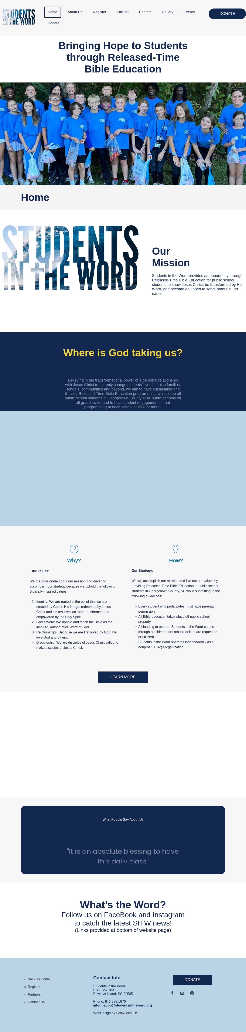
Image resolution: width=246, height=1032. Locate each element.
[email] (182, 994)
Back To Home (39, 979)
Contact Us (36, 1002)
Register (34, 987)
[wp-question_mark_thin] (74, 554)
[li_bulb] (176, 554)
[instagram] (192, 994)
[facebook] (172, 994)
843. (108, 1001)
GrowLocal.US (127, 1013)
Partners (34, 994)
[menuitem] (54, 12)
